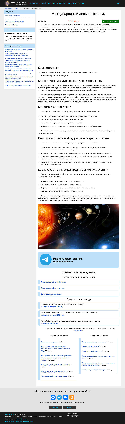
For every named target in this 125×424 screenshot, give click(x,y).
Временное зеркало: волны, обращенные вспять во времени (19, 50)
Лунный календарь (48, 3)
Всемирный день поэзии (90, 346)
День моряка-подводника (50, 342)
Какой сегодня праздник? (12, 15)
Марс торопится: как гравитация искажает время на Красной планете (19, 73)
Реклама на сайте (28, 421)
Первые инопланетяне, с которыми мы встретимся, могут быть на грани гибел (16, 54)
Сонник (81, 3)
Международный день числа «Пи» (53, 372)
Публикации (33, 3)
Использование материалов (13, 421)
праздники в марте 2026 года (52, 306)
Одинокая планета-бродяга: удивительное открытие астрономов (17, 61)
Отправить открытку (110, 21)
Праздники (71, 3)
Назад (55, 407)
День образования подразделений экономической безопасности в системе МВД (55, 349)
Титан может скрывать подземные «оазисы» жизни (18, 86)
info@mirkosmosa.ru (22, 419)
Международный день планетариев (54, 376)
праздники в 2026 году (49, 323)
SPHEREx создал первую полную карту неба (18, 58)
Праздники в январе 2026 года (14, 19)
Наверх (69, 407)
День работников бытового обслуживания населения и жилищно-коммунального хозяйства (56, 358)
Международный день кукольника (94, 342)
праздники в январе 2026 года (52, 315)
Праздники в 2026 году (11, 25)
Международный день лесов (92, 351)
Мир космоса (8, 8)
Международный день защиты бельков (55, 365)
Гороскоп (61, 3)
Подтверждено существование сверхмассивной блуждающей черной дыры (19, 77)
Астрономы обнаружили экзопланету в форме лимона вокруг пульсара (18, 65)
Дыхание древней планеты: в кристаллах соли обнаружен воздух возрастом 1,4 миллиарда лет (19, 69)
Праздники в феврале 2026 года (14, 21)
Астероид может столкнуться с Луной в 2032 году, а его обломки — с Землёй (19, 82)
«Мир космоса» (9, 414)
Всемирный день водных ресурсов (94, 370)
